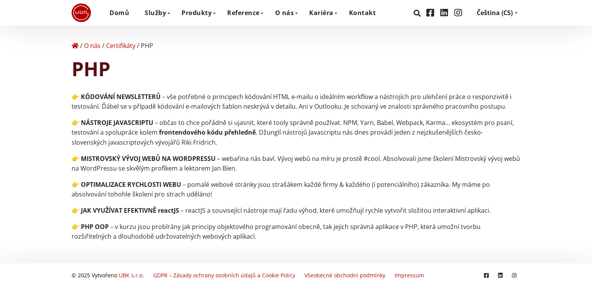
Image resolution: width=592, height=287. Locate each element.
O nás (284, 13)
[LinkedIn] (445, 13)
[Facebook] (431, 13)
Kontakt (362, 13)
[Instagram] (458, 13)
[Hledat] (418, 13)
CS (495, 13)
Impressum (409, 275)
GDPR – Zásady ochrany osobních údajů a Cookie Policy (224, 275)
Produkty (196, 13)
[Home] (75, 45)
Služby (155, 13)
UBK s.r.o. (131, 275)
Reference (243, 13)
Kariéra (321, 13)
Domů (119, 13)
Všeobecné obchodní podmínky (345, 275)
